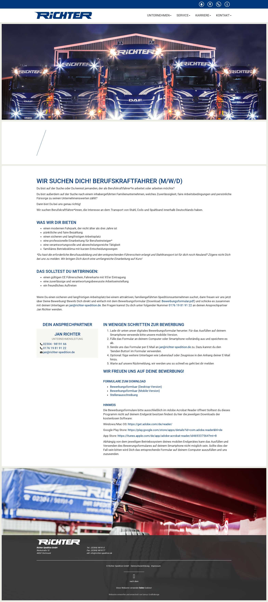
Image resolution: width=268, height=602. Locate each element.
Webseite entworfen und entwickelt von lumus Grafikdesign (134, 594)
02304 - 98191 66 (54, 344)
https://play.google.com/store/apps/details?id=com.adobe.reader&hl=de (175, 430)
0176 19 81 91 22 (180, 305)
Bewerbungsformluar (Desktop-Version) (136, 386)
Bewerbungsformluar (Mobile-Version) (135, 390)
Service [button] (183, 15)
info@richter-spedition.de (101, 553)
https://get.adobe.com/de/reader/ (150, 424)
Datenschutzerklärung (140, 566)
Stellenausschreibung (124, 395)
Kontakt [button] (223, 15)
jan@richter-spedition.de (85, 305)
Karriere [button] (203, 15)
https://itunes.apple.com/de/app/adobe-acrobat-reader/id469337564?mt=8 (167, 435)
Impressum (156, 566)
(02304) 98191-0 (97, 548)
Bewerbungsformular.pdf (178, 301)
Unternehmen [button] (159, 15)
